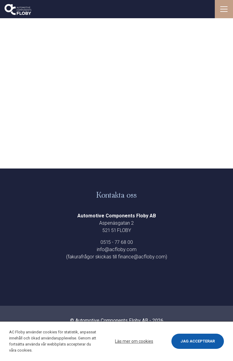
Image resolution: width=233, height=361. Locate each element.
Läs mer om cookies (134, 341)
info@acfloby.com (117, 249)
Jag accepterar (198, 341)
